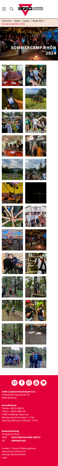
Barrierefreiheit (18, 454)
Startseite (6, 21)
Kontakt (6, 448)
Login (4, 457)
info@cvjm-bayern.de (18, 414)
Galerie (26, 21)
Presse (15, 448)
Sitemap (6, 454)
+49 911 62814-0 (17, 408)
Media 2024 (38, 21)
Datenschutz (20, 451)
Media (17, 21)
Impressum (7, 451)
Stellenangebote (28, 448)
